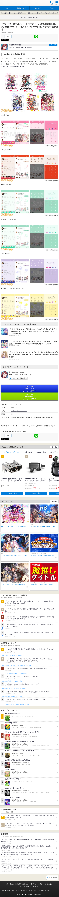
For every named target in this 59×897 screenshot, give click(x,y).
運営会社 (25, 884)
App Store (29, 388)
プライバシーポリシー (36, 884)
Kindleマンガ (27, 452)
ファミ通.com (24, 886)
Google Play (29, 396)
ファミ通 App (8, 3)
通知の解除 (48, 884)
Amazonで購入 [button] (12, 493)
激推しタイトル (33, 17)
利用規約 (18, 884)
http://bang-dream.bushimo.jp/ (19, 411)
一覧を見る (54, 447)
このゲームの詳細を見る (19, 378)
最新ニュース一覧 (33, 13)
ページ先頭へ (53, 877)
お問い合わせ (10, 884)
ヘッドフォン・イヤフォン (11, 452)
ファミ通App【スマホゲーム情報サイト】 (13, 13)
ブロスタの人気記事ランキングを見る (12, 681)
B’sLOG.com (34, 886)
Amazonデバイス (40, 452)
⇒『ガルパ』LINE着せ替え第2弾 (12, 66)
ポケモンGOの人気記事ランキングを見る (12, 696)
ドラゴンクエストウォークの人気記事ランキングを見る (16, 665)
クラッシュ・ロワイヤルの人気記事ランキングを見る (16, 704)
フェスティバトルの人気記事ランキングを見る (14, 673)
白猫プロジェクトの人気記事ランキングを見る (14, 688)
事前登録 (23, 17)
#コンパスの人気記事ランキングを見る (12, 655)
